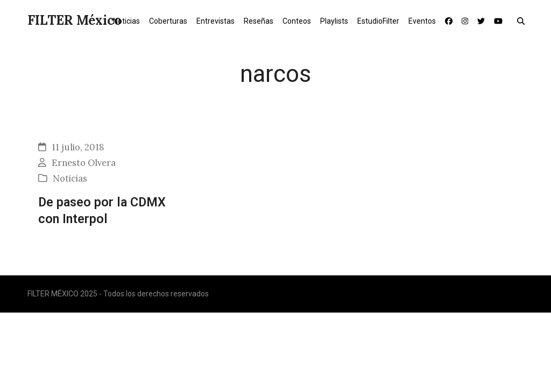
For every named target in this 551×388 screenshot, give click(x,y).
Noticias (70, 178)
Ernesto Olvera (84, 163)
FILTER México (74, 20)
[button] (523, 20)
